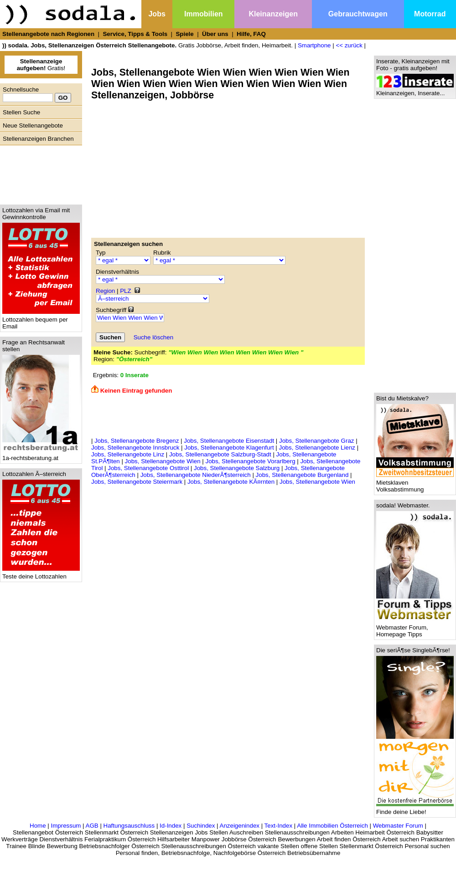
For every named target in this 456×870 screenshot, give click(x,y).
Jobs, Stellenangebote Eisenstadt (229, 440)
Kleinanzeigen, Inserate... (415, 90)
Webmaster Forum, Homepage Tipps (415, 628)
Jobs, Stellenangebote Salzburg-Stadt (220, 454)
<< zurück (349, 45)
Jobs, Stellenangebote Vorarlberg (250, 461)
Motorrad (430, 14)
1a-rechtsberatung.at (41, 455)
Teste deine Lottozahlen (41, 574)
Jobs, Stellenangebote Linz (127, 454)
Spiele (184, 34)
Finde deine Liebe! (415, 809)
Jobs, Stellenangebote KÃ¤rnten (231, 481)
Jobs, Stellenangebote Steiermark (136, 481)
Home (38, 825)
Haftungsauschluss (129, 825)
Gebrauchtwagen (358, 14)
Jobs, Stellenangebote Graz (316, 440)
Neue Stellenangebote (33, 125)
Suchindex (201, 825)
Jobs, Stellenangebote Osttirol (148, 468)
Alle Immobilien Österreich (332, 825)
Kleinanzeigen (273, 14)
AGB (92, 825)
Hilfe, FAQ (251, 34)
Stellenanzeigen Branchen (38, 138)
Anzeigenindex (239, 825)
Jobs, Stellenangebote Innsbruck (135, 447)
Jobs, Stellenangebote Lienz (317, 447)
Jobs (156, 14)
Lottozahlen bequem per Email (41, 320)
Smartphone (314, 45)
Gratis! (41, 65)
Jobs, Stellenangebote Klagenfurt (229, 447)
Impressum (66, 825)
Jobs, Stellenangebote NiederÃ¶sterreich (195, 474)
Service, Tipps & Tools (135, 34)
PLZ (125, 290)
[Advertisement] (38, 172)
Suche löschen (153, 337)
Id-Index (170, 825)
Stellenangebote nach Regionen (48, 34)
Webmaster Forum (398, 825)
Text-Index (278, 825)
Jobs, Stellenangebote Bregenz (136, 440)
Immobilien (203, 14)
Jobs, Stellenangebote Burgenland (302, 474)
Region (105, 290)
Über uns (215, 34)
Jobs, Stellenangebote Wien (163, 461)
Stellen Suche (21, 112)
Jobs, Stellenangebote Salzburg (237, 468)
